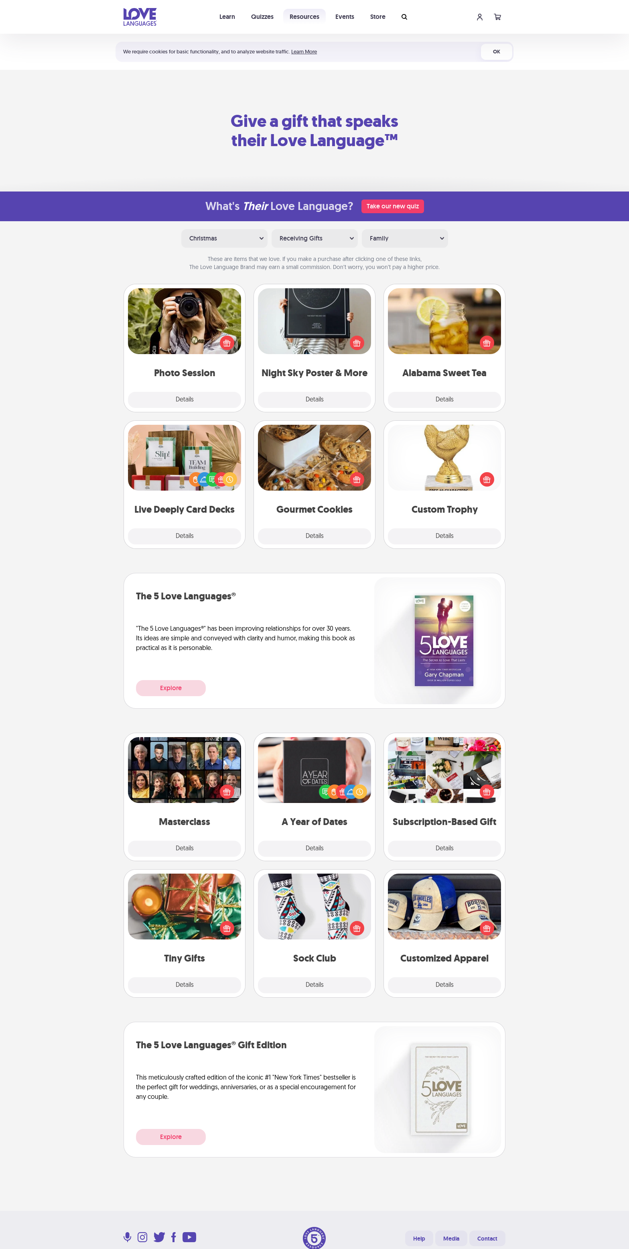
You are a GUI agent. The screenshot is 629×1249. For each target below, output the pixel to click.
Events (344, 16)
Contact (487, 1238)
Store (378, 16)
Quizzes (262, 16)
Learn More (304, 51)
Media (451, 1238)
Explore (171, 688)
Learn (227, 16)
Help (419, 1238)
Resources (304, 16)
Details (185, 400)
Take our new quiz (393, 206)
